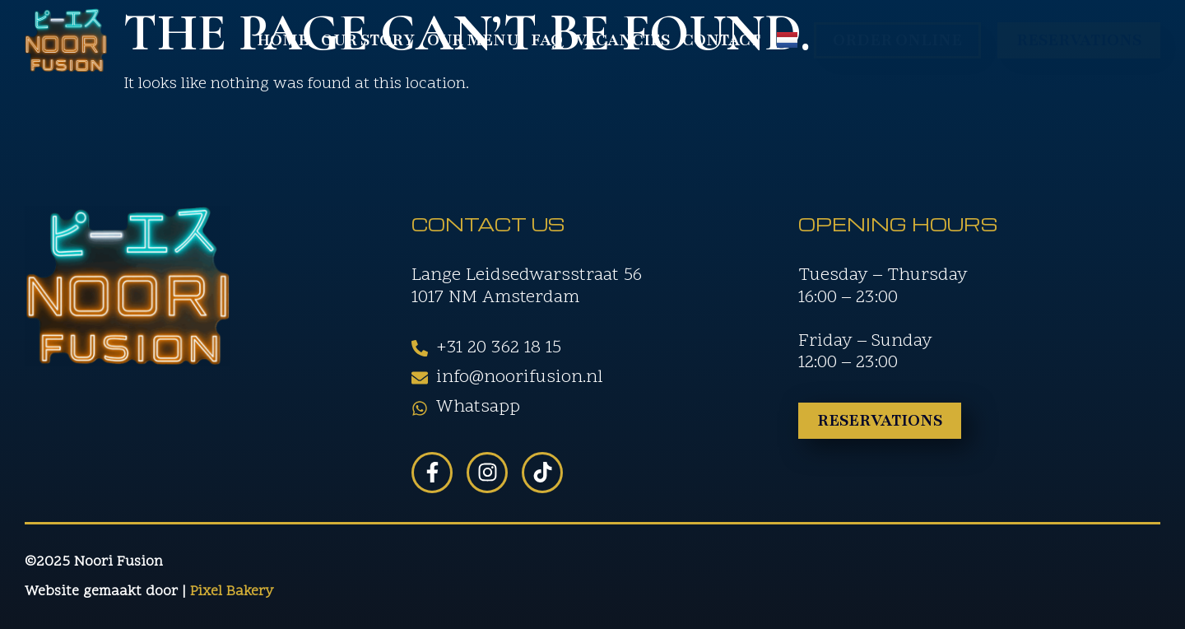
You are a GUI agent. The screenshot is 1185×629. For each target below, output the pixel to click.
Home (283, 40)
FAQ (547, 40)
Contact (721, 40)
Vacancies (622, 40)
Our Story (368, 40)
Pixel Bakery (231, 591)
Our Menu (472, 40)
